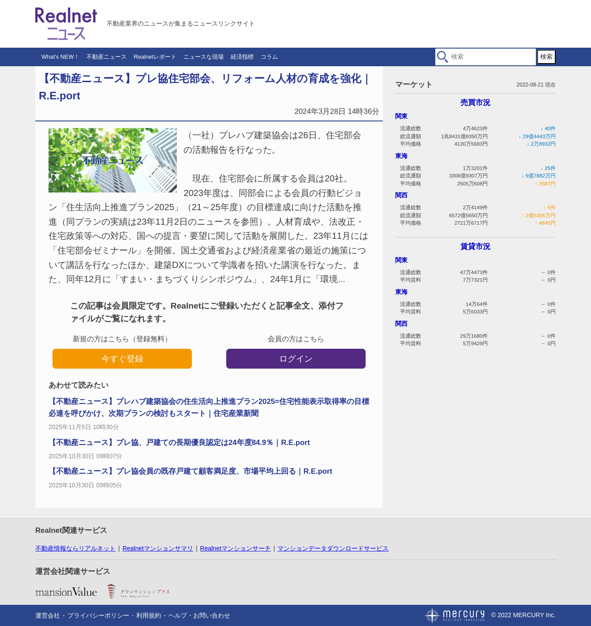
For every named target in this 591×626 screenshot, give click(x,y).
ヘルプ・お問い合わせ (199, 615)
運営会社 (47, 615)
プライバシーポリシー (98, 615)
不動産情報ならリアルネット (75, 548)
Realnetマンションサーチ (235, 548)
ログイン (296, 358)
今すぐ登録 (122, 358)
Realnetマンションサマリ (158, 548)
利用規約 (148, 615)
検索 (546, 56)
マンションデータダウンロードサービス (333, 548)
